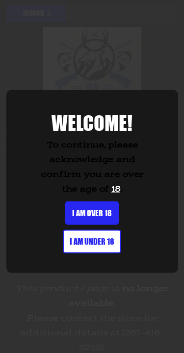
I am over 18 (92, 213)
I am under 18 (92, 241)
